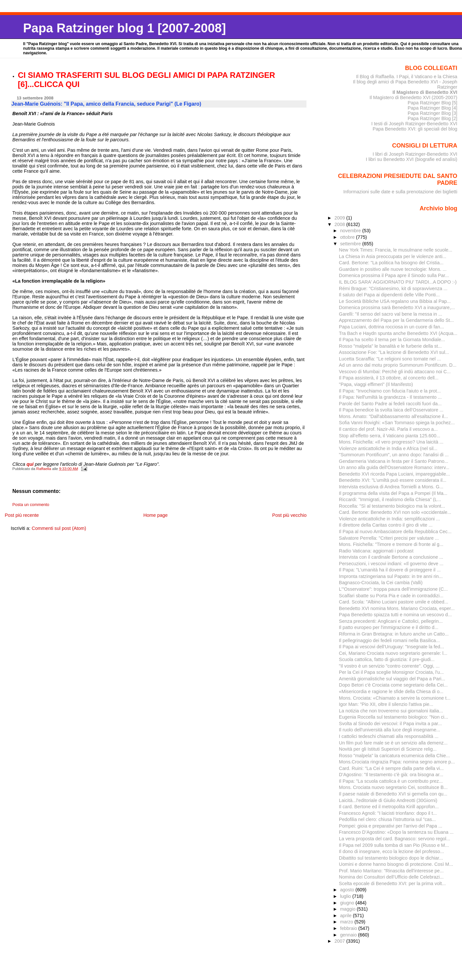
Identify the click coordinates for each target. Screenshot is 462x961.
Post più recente (22, 515)
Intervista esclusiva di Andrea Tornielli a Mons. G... (391, 486)
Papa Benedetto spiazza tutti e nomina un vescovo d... (395, 614)
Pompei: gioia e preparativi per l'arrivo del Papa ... (390, 826)
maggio (348, 909)
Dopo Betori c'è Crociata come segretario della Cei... (393, 685)
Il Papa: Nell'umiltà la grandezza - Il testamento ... (390, 397)
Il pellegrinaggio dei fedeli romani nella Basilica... (389, 640)
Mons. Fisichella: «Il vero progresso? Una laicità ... (391, 442)
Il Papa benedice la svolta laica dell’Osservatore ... (391, 409)
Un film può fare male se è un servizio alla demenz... (393, 742)
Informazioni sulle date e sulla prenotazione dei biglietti (400, 191)
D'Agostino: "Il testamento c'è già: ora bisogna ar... (391, 774)
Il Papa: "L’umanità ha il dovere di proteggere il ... (390, 569)
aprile (346, 915)
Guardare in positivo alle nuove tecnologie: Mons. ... (393, 269)
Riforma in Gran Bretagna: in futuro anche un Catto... (394, 634)
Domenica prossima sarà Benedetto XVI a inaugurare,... (397, 307)
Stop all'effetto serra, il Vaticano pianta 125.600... (389, 435)
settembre (351, 243)
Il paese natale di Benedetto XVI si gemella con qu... (393, 793)
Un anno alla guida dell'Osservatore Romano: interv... (394, 467)
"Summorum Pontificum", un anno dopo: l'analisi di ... (394, 454)
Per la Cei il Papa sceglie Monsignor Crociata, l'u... (391, 672)
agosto (348, 889)
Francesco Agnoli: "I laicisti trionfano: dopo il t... (388, 813)
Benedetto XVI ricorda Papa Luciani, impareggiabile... (394, 474)
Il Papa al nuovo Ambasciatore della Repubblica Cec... (395, 531)
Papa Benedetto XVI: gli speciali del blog (415, 128)
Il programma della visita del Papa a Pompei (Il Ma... (393, 493)
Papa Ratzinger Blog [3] (432, 113)
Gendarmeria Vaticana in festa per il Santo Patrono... (393, 461)
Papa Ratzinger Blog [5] (432, 102)
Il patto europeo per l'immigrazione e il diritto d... (388, 627)
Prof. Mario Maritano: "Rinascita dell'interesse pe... (391, 870)
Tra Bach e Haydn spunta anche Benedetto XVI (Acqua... (398, 333)
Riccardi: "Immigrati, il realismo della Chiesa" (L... (390, 499)
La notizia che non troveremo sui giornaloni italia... (391, 710)
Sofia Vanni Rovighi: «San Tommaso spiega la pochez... (397, 422)
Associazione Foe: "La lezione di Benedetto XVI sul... (394, 352)
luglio (346, 896)
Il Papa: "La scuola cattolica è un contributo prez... (391, 781)
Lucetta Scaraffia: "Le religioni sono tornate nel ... (390, 358)
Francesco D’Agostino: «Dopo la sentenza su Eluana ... (396, 832)
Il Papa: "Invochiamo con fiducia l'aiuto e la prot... (390, 390)
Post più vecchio (289, 515)
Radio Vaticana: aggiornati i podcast (376, 550)
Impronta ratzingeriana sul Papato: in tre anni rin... (391, 576)
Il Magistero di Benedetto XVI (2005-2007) (413, 97)
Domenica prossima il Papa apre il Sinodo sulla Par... (394, 275)
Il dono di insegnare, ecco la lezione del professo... (391, 851)
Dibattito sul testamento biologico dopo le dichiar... (391, 858)
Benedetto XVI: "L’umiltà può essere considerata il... (392, 480)
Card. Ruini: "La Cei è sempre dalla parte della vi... (391, 768)
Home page (155, 515)
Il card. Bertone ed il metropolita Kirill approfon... (389, 806)
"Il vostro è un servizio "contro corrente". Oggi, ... (389, 666)
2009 (340, 217)
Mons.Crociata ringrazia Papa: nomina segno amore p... (397, 761)
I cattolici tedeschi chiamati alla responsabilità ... (388, 736)
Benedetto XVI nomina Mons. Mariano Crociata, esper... (396, 608)
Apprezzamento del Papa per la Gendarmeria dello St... (396, 320)
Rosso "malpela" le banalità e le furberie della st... (390, 346)
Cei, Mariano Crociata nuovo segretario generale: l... (393, 653)
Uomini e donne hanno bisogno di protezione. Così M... (396, 864)
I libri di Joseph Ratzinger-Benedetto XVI (415, 154)
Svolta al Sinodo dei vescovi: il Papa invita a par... (390, 723)
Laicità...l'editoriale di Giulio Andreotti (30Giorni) (388, 800)
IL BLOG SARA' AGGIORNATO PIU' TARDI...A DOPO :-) (397, 282)
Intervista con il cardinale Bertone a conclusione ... (391, 557)
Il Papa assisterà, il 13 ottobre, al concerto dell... (388, 377)
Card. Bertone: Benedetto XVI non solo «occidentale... (395, 512)
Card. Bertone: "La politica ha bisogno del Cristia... (391, 262)
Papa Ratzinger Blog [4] (432, 108)
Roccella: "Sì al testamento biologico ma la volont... (392, 506)
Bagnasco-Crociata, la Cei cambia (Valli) (380, 582)
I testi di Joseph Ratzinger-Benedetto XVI (414, 123)
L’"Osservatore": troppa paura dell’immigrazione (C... (393, 589)
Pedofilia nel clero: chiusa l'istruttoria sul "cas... (387, 819)
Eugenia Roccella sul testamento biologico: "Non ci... (393, 717)
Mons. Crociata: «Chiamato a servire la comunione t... (395, 698)
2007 (340, 941)
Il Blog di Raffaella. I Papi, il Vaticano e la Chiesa (406, 76)
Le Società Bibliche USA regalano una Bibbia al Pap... (395, 301)
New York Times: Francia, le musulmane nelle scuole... (395, 250)
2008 (340, 224)
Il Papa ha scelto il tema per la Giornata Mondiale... (392, 339)
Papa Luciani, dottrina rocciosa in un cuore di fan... (391, 326)
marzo (347, 921)
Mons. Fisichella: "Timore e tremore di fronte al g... (391, 544)
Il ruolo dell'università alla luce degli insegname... (389, 729)
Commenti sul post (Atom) (59, 528)
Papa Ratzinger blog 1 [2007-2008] (124, 28)
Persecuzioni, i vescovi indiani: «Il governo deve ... (391, 563)
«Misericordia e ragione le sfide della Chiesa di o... (391, 691)
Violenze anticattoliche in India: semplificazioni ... (389, 518)
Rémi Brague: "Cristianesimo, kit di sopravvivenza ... (393, 288)
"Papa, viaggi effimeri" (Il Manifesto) (376, 384)
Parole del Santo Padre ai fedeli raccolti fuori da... (390, 403)
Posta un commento (30, 504)
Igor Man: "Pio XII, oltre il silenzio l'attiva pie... (386, 704)
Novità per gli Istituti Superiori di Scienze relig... (387, 749)
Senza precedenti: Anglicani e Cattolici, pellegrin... (391, 621)
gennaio (349, 934)
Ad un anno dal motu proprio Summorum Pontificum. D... (397, 365)
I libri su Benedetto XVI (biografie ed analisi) (411, 159)
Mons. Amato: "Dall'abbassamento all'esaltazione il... (393, 416)
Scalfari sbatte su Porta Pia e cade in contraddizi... (391, 595)
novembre (351, 230)
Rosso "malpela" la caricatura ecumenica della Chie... (394, 755)
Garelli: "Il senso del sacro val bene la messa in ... (390, 314)
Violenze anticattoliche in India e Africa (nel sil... (388, 448)
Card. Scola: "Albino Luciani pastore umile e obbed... (393, 601)
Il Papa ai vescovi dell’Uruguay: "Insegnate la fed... (391, 646)
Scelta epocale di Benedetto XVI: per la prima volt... (392, 883)
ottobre (348, 237)
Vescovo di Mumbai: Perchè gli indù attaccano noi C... (395, 371)
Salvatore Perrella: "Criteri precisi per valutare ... (389, 538)
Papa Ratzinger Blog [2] (432, 118)
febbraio (349, 928)
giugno (348, 902)
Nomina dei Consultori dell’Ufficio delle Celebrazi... (391, 877)
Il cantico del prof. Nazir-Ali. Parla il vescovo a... (388, 429)
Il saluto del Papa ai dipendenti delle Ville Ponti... (389, 294)
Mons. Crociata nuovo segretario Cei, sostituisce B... (393, 787)
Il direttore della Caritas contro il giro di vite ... (386, 525)
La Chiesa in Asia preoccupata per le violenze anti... (392, 256)
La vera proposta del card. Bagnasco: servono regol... (394, 838)
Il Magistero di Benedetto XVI (425, 92)
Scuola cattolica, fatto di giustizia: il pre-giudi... (386, 659)
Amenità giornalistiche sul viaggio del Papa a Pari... (392, 678)
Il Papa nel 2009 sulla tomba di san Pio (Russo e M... (394, 845)
